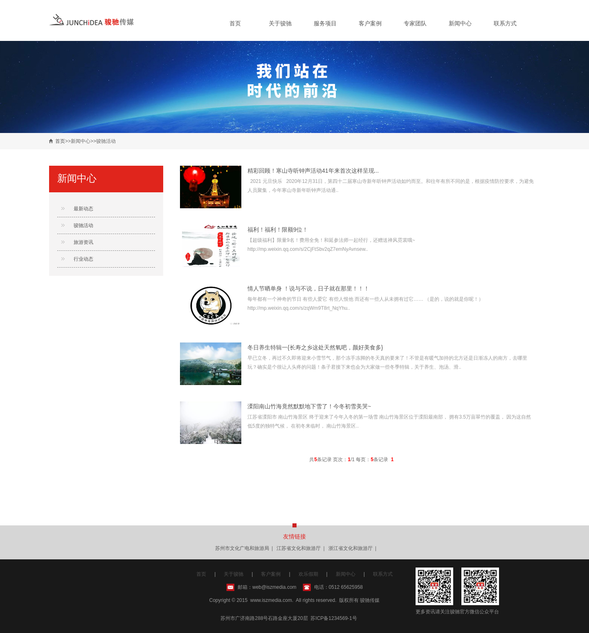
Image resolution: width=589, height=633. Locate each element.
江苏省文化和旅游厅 (299, 548)
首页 (235, 23)
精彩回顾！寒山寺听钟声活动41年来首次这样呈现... (313, 170)
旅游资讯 (83, 242)
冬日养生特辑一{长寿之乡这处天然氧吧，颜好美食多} (315, 347)
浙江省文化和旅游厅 (350, 548)
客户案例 (370, 23)
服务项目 (325, 23)
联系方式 (505, 23)
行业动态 (83, 259)
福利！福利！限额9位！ (277, 229)
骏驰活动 (83, 225)
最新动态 (83, 209)
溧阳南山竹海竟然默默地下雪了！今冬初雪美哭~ (309, 406)
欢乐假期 (308, 574)
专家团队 (415, 23)
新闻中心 (460, 23)
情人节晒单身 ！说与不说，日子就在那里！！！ (308, 288)
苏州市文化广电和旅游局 (242, 548)
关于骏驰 (280, 23)
